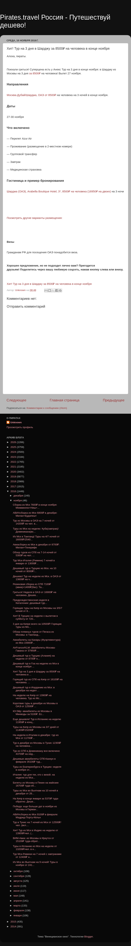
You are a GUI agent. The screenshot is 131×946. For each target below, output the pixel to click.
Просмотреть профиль (20, 427)
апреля (17, 900)
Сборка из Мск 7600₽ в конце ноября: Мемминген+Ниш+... (35, 506)
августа (18, 881)
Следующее (16, 400)
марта (17, 905)
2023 (13, 457)
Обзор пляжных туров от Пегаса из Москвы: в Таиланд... (33, 633)
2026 (13, 442)
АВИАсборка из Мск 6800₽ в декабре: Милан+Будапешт (35, 514)
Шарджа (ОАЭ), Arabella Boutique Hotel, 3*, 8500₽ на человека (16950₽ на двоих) (59, 191)
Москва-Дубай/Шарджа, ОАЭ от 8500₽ (31, 95)
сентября (19, 876)
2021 (13, 466)
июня (16, 890)
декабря (18, 495)
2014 (13, 926)
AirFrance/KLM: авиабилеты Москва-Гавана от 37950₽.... (34, 649)
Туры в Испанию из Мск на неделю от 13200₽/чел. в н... (35, 848)
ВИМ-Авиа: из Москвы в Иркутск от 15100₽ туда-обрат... (33, 840)
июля (16, 886)
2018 (13, 481)
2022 (13, 461)
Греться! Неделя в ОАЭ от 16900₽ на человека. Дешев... (34, 594)
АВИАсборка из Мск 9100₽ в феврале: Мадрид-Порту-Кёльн (35, 816)
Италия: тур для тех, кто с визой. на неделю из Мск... (34, 776)
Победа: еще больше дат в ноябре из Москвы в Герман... (35, 808)
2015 (13, 921)
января (17, 915)
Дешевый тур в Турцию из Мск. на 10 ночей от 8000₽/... (34, 570)
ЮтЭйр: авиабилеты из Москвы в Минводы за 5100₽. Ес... (32, 713)
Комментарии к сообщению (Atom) (47, 408)
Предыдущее (113, 400)
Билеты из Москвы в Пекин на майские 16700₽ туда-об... (36, 784)
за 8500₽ (34, 73)
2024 (13, 451)
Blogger (88, 936)
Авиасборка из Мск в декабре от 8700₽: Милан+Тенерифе (36, 546)
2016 (13, 491)
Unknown (16, 422)
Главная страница (65, 400)
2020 (13, 471)
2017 (13, 486)
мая (16, 895)
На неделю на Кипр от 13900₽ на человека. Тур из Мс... (32, 697)
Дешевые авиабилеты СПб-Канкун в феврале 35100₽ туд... (34, 760)
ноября (17, 500)
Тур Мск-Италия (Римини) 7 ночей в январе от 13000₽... (34, 562)
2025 (13, 447)
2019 (13, 476)
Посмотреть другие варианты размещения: (34, 217)
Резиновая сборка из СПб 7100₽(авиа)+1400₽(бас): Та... (32, 586)
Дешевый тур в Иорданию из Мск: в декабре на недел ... (34, 689)
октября (18, 871)
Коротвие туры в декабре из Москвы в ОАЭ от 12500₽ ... (35, 705)
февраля (19, 910)
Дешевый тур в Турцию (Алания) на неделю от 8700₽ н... (34, 657)
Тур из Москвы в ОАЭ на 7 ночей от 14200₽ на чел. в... (33, 522)
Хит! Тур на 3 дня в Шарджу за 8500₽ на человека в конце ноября (49, 283)
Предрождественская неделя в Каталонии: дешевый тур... (31, 601)
